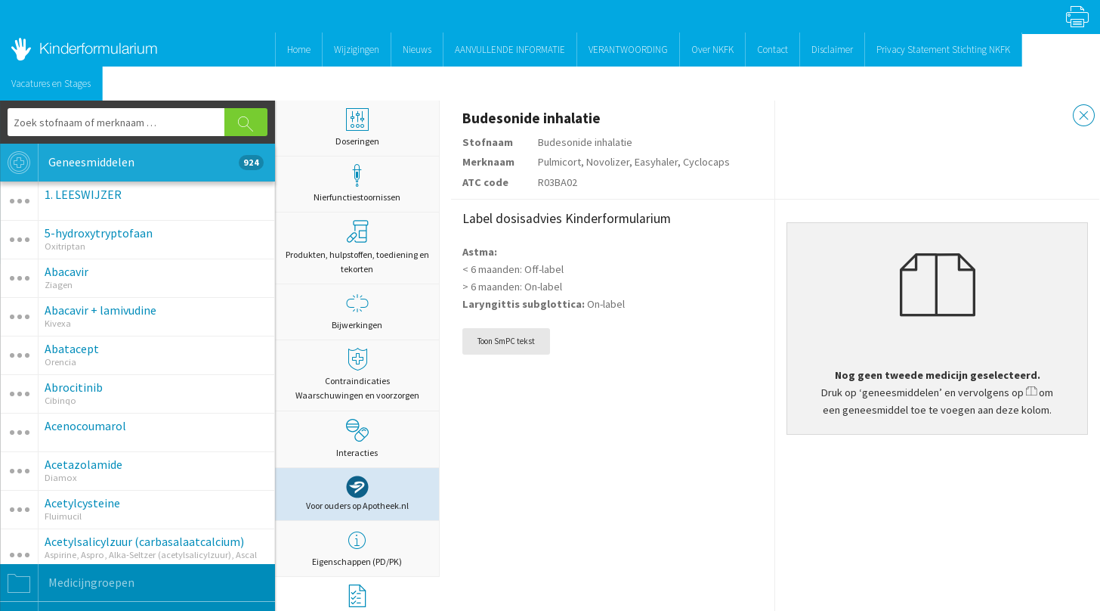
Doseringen (357, 127)
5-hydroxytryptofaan (99, 232)
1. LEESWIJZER (83, 194)
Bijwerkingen (357, 311)
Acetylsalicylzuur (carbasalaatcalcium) (144, 541)
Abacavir (66, 271)
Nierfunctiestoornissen (357, 183)
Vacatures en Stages (51, 83)
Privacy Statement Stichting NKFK (943, 49)
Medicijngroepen (67, 583)
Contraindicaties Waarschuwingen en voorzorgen (357, 374)
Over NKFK (712, 49)
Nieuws (417, 49)
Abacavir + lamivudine (100, 310)
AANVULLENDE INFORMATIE (510, 49)
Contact (772, 49)
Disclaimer (832, 49)
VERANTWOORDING (628, 49)
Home (299, 49)
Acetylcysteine (82, 502)
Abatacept (72, 348)
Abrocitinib (74, 387)
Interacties (357, 438)
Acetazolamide (83, 464)
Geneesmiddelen (132, 162)
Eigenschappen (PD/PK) (357, 548)
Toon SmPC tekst (506, 341)
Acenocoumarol (85, 425)
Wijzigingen (356, 49)
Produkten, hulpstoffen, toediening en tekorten (357, 247)
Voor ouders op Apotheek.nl (357, 493)
